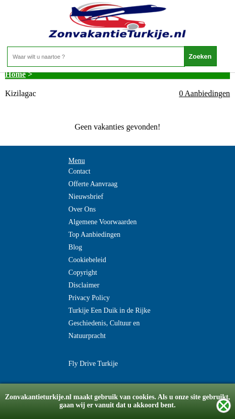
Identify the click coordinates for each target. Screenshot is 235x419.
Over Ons (82, 209)
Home (15, 74)
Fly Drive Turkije (93, 363)
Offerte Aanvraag (92, 184)
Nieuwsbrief (85, 196)
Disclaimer (83, 285)
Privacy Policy (89, 298)
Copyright (82, 272)
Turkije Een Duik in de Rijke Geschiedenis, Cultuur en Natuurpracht (109, 323)
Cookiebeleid (87, 260)
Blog (75, 247)
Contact (79, 171)
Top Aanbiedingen (94, 234)
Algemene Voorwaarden (102, 222)
